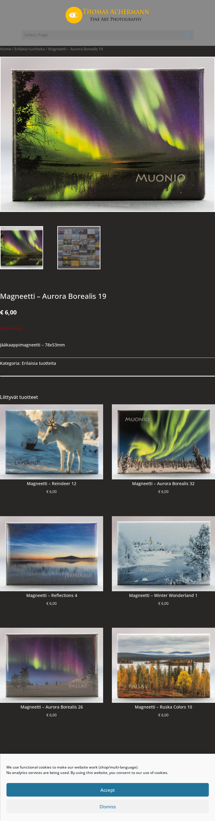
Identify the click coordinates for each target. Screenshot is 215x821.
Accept (107, 790)
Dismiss (108, 807)
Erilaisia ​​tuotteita (29, 49)
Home (5, 49)
